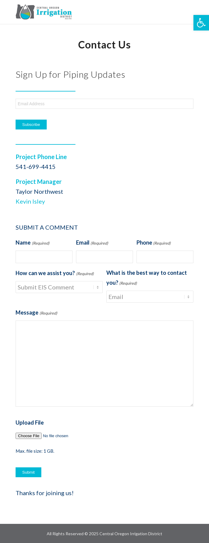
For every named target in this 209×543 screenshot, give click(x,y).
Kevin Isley (30, 201)
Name (32, 243)
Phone (154, 243)
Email (92, 243)
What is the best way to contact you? (146, 278)
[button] (201, 22)
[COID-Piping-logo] (87, 12)
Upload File (30, 422)
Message (36, 313)
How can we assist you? (54, 274)
